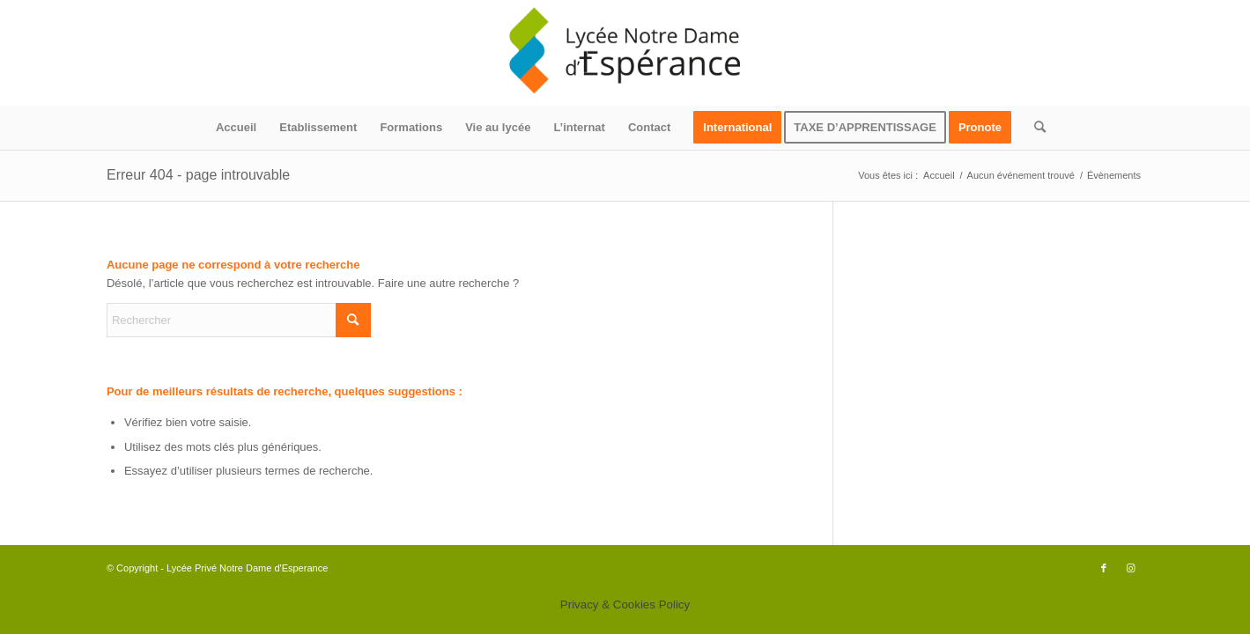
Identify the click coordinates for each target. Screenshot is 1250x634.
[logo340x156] (625, 53)
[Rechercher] (1034, 128)
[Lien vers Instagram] (1130, 568)
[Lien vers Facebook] (1104, 568)
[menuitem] (236, 128)
